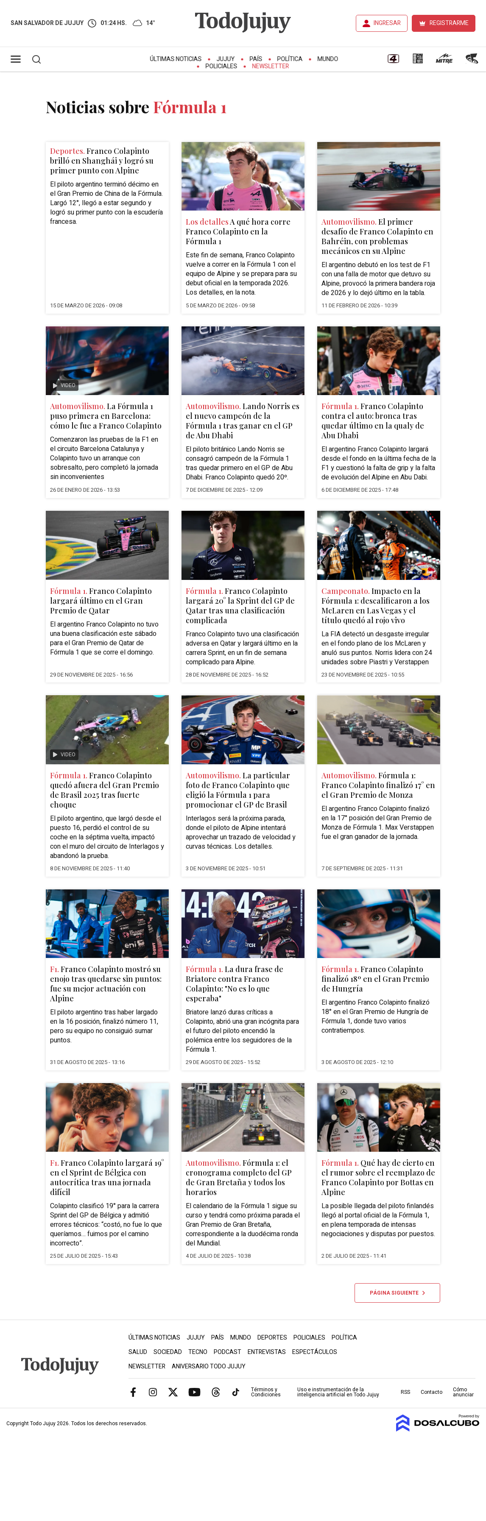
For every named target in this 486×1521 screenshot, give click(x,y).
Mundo (328, 59)
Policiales (221, 66)
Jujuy (226, 59)
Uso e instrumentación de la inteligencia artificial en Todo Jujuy (338, 1392)
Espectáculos (314, 1352)
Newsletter (270, 66)
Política (290, 59)
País (256, 59)
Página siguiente (397, 1293)
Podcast (227, 1352)
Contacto (431, 1392)
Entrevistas (267, 1352)
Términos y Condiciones (266, 1392)
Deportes (272, 1337)
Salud (137, 1352)
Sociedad (168, 1352)
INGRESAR (387, 23)
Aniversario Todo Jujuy (209, 1366)
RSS (405, 1392)
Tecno (197, 1352)
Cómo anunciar (463, 1392)
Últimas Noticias (176, 59)
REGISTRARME (449, 23)
